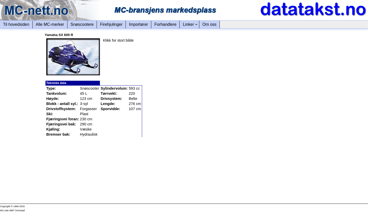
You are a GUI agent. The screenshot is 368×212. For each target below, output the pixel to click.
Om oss (209, 24)
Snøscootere (82, 24)
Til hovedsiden (16, 24)
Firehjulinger (111, 24)
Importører (138, 24)
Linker (188, 24)
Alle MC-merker (50, 24)
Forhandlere (165, 24)
